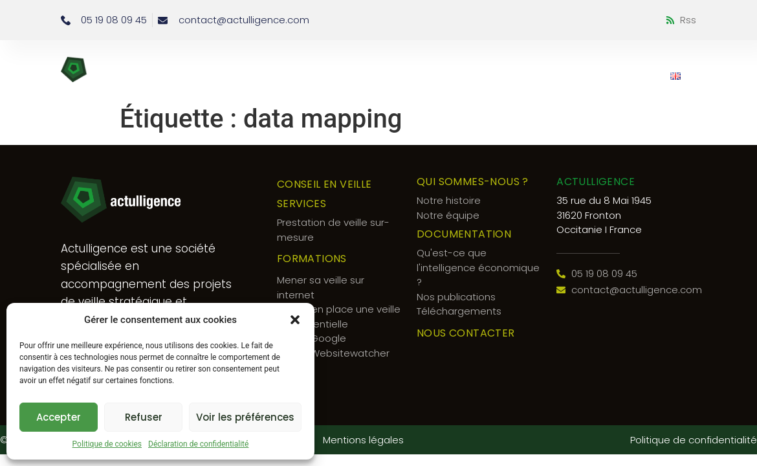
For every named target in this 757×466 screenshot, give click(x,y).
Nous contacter (607, 75)
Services (331, 62)
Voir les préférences (245, 417)
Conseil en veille (237, 62)
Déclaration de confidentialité (198, 444)
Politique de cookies (107, 444)
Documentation (618, 62)
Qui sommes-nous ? (442, 62)
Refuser (143, 417)
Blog (534, 62)
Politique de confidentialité (693, 440)
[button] (295, 319)
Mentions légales (363, 440)
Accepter (58, 417)
